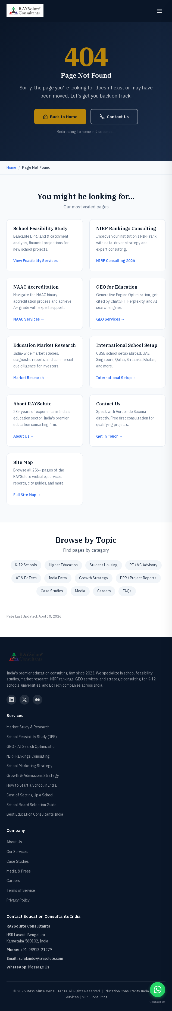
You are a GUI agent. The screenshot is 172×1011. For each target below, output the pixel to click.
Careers (104, 591)
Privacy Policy (18, 900)
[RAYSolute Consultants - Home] (25, 10)
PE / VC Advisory (143, 565)
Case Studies (52, 591)
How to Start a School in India (32, 785)
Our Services (17, 851)
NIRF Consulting (94, 997)
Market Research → (30, 377)
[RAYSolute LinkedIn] (11, 700)
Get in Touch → (109, 436)
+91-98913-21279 (36, 949)
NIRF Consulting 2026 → (117, 260)
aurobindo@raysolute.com (40, 958)
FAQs (127, 591)
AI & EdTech (26, 578)
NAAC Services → (28, 319)
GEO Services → (110, 319)
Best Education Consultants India (35, 814)
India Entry (58, 578)
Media (80, 591)
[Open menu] (159, 11)
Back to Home (60, 116)
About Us (14, 841)
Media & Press (19, 871)
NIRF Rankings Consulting (28, 756)
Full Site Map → (27, 494)
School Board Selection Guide (32, 804)
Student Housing (104, 565)
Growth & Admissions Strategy (33, 775)
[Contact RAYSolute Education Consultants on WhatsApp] (157, 989)
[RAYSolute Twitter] (24, 700)
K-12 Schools (26, 565)
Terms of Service (21, 890)
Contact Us (114, 116)
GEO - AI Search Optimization (32, 746)
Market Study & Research (28, 727)
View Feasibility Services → (37, 260)
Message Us (38, 967)
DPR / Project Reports (138, 578)
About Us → (23, 436)
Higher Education (63, 565)
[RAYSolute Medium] (37, 700)
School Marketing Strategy (29, 765)
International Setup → (116, 377)
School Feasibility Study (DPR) (32, 736)
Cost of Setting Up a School (30, 795)
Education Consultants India (126, 991)
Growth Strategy (93, 578)
